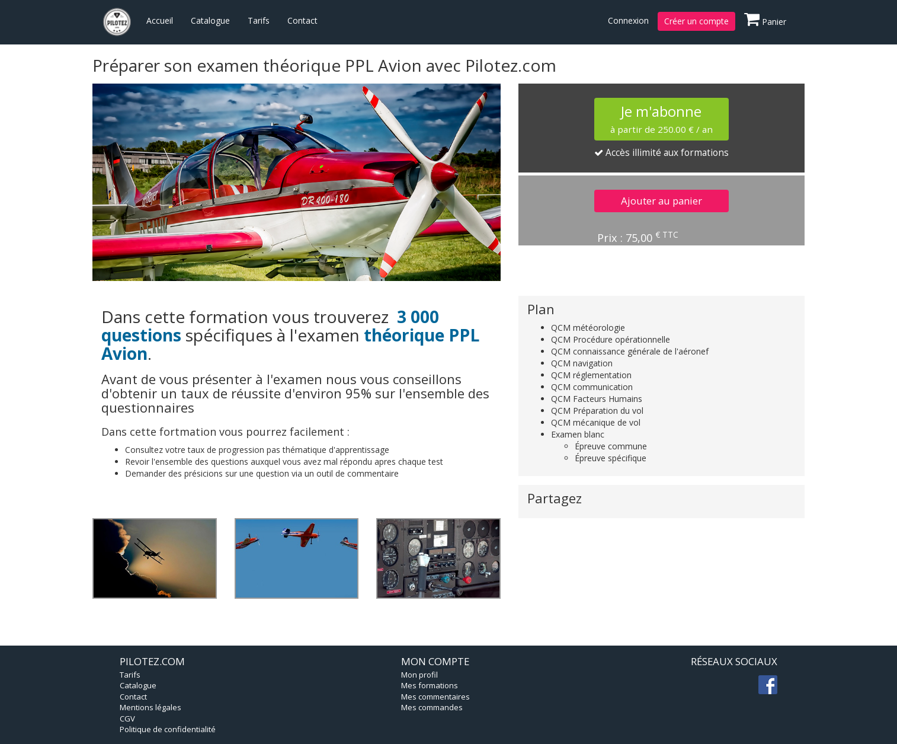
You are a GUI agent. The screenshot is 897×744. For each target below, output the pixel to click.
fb (767, 684)
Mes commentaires (435, 696)
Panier (765, 19)
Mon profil (419, 674)
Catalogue (210, 20)
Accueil (159, 20)
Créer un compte (696, 21)
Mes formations (429, 685)
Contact (302, 20)
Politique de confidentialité (168, 729)
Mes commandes (432, 707)
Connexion (628, 20)
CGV (127, 718)
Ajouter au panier (661, 200)
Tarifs (259, 20)
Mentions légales (150, 707)
